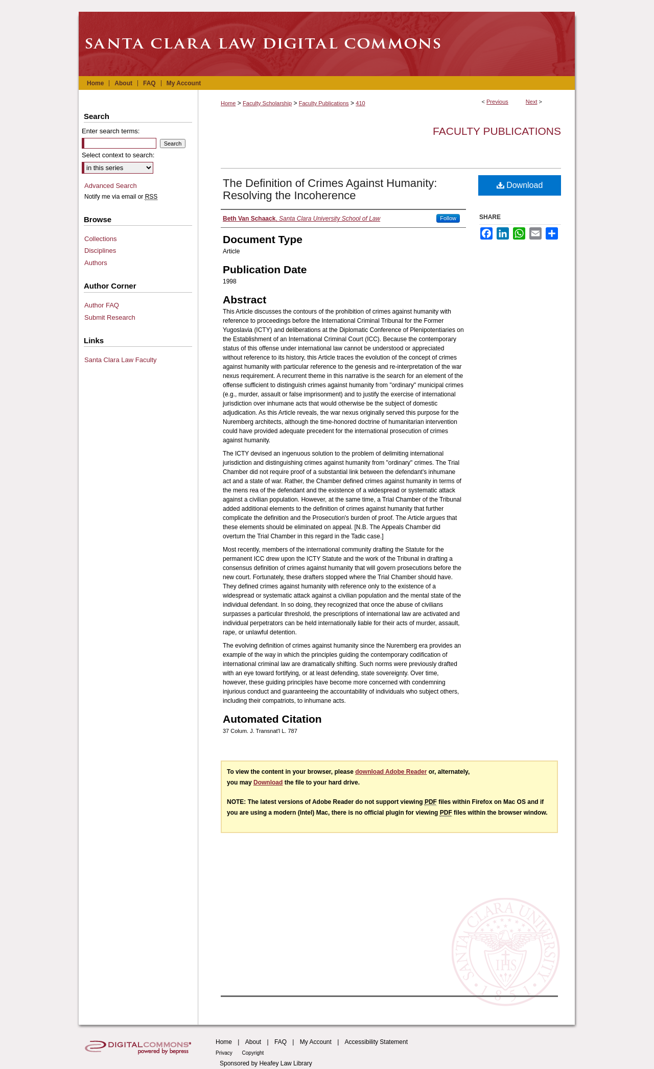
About (253, 1042)
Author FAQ (101, 305)
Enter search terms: (110, 131)
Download (520, 185)
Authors (95, 263)
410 (360, 103)
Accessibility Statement (376, 1042)
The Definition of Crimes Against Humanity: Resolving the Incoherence (330, 189)
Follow (448, 218)
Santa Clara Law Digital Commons (327, 44)
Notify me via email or (120, 196)
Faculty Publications (324, 103)
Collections (100, 239)
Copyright (253, 1053)
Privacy (225, 1053)
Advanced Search (110, 185)
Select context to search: (118, 155)
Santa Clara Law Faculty (120, 360)
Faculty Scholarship (267, 103)
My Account (316, 1042)
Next (532, 102)
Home (228, 103)
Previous (497, 102)
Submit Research (109, 317)
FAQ (280, 1042)
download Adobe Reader (391, 771)
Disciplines (100, 250)
